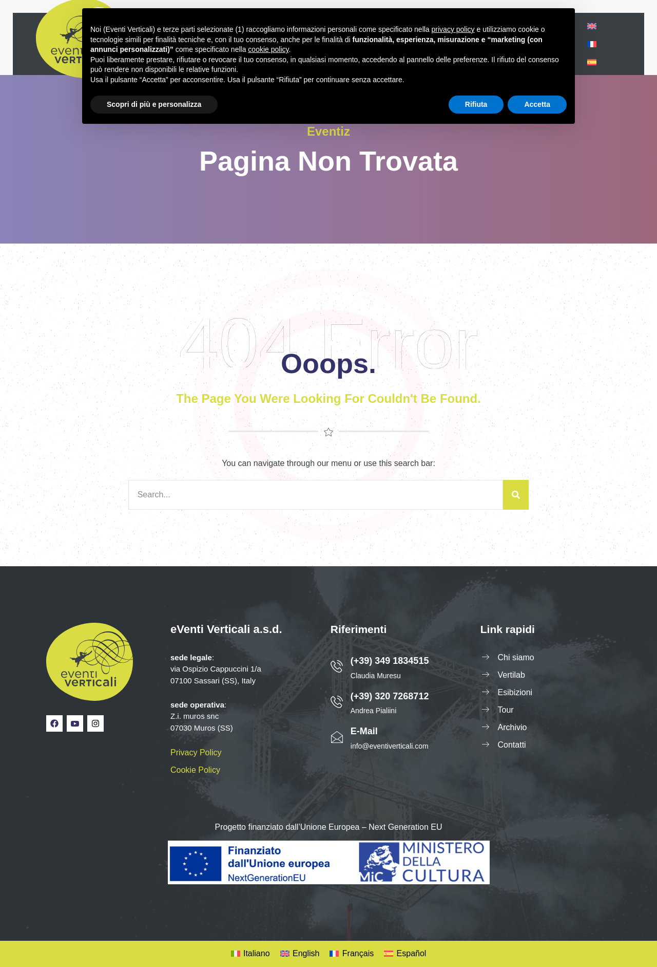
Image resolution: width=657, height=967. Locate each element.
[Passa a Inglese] (592, 26)
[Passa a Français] (351, 954)
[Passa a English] (300, 954)
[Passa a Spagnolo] (592, 62)
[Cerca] (516, 495)
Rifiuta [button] (476, 104)
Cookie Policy (195, 770)
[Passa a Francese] (592, 44)
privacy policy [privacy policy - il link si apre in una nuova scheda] (453, 29)
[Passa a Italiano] (250, 954)
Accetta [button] (537, 104)
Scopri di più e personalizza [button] (154, 104)
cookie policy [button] (268, 49)
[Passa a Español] (405, 954)
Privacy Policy (196, 752)
